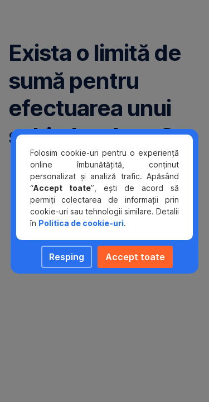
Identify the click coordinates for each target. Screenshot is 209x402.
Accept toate (135, 256)
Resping (66, 256)
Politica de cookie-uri (81, 223)
